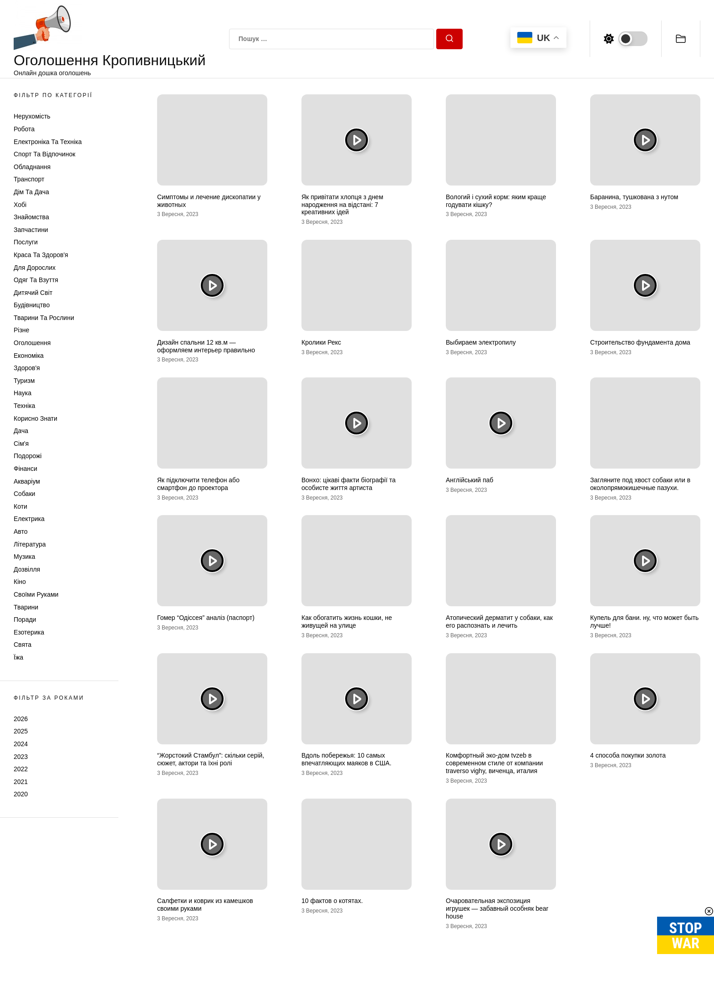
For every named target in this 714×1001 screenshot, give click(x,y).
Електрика (29, 518)
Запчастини (31, 229)
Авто (21, 531)
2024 (21, 744)
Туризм (24, 380)
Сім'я (21, 443)
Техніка (24, 405)
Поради (25, 619)
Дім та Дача (31, 192)
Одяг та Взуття (36, 280)
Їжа (18, 657)
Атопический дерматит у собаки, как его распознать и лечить (499, 621)
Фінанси (25, 468)
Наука (22, 393)
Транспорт (29, 179)
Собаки (24, 493)
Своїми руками (36, 594)
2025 (21, 731)
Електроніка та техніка (48, 141)
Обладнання (32, 166)
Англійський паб (469, 480)
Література (30, 544)
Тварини (26, 607)
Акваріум (27, 481)
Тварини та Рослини (44, 317)
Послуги (26, 242)
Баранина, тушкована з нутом (634, 197)
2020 (21, 794)
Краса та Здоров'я (41, 254)
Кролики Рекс (321, 342)
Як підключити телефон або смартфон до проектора (198, 483)
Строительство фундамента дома (640, 342)
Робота (24, 129)
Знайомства (31, 217)
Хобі (20, 204)
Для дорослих (35, 267)
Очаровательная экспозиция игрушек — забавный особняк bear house (497, 908)
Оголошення (32, 342)
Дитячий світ (33, 292)
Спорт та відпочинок (44, 154)
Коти (20, 506)
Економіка (29, 355)
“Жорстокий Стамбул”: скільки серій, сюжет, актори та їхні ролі (210, 759)
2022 (21, 769)
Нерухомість (32, 116)
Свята (22, 644)
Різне (21, 330)
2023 (21, 756)
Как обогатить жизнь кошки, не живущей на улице (346, 621)
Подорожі (27, 455)
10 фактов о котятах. (332, 900)
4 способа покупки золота (628, 755)
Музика (24, 556)
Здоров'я (27, 368)
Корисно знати (35, 418)
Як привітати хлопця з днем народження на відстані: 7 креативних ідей (342, 204)
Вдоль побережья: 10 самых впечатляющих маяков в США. (346, 759)
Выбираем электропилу (481, 342)
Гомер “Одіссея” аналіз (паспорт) (206, 617)
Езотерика (29, 632)
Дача (21, 430)
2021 (21, 781)
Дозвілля (27, 569)
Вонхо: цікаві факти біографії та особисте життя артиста (348, 483)
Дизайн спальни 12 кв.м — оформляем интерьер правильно (206, 346)
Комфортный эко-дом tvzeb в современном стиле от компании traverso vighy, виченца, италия (494, 763)
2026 (21, 718)
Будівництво (32, 305)
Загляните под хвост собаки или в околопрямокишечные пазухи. (640, 483)
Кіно (20, 581)
